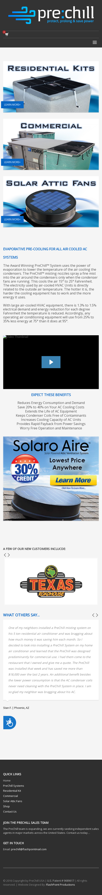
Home (7, 780)
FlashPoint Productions (60, 884)
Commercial (10, 796)
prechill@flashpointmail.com (29, 849)
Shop (6, 806)
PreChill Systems (13, 786)
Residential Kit (12, 791)
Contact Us (10, 811)
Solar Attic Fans (12, 801)
